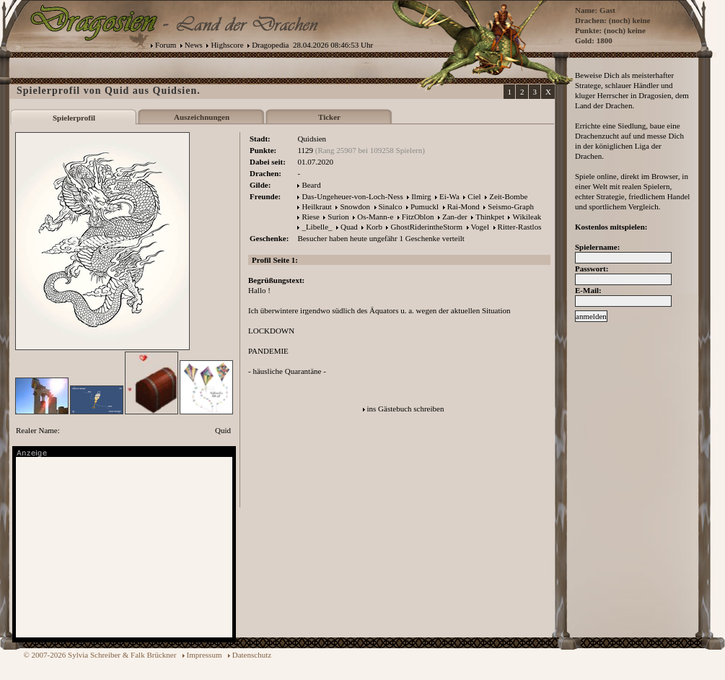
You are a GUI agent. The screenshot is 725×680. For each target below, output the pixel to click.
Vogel (480, 226)
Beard (311, 184)
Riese (310, 216)
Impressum (204, 654)
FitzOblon (418, 216)
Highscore (227, 44)
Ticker (329, 117)
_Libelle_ (317, 226)
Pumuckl (424, 206)
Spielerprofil (74, 117)
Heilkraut (317, 206)
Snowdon (355, 206)
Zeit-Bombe (508, 196)
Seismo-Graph (511, 206)
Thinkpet (489, 216)
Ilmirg (421, 196)
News (194, 44)
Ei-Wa (449, 196)
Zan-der (454, 216)
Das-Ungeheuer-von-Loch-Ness (352, 196)
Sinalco (391, 206)
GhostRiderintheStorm (426, 226)
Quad (349, 226)
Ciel (473, 196)
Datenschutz (251, 654)
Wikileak (526, 216)
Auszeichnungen (201, 117)
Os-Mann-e (375, 216)
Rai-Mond (463, 206)
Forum (165, 44)
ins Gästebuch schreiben (405, 408)
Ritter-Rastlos (520, 226)
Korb (374, 226)
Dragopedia (270, 44)
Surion (338, 216)
